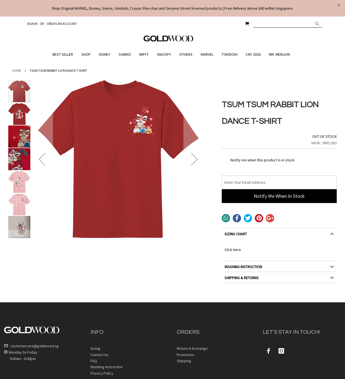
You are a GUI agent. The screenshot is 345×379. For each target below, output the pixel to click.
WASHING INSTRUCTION (243, 266)
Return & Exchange (192, 348)
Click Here (232, 249)
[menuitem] (64, 54)
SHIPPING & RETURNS (241, 277)
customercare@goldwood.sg (31, 345)
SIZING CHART (235, 233)
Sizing (95, 348)
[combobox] (287, 23)
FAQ (93, 360)
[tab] (279, 236)
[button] (42, 159)
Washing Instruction (106, 366)
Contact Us (99, 354)
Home (16, 70)
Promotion (185, 354)
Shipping (184, 360)
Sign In (32, 24)
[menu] (172, 54)
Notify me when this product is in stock (263, 160)
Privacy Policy (101, 373)
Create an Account (62, 24)
